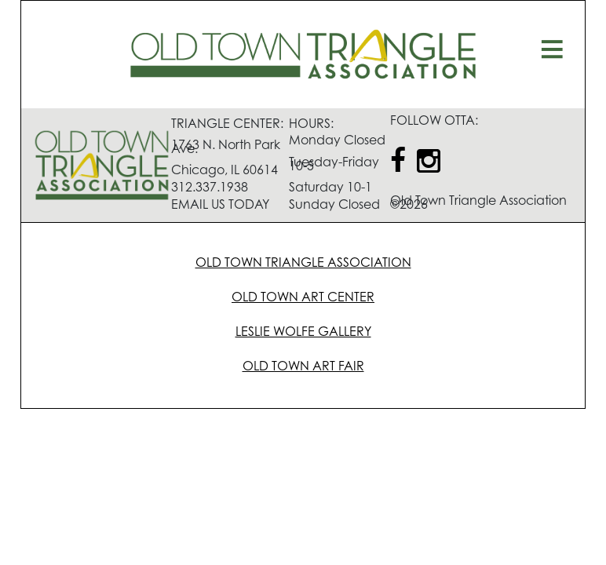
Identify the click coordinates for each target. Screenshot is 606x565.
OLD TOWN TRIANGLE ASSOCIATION (303, 263)
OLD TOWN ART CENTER (303, 298)
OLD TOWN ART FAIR (303, 367)
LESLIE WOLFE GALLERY (303, 332)
